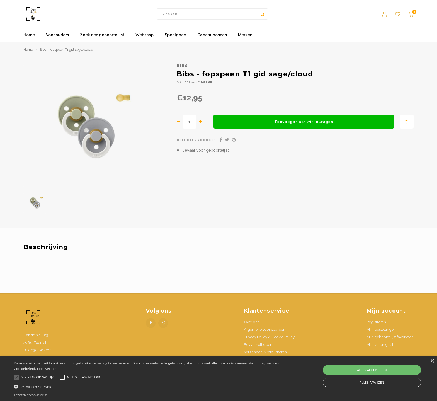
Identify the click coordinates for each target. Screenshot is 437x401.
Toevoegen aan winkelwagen (303, 124)
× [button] (432, 361)
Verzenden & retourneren (265, 354)
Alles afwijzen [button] (372, 382)
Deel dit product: (196, 142)
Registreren (376, 324)
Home (29, 37)
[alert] (218, 378)
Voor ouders (57, 37)
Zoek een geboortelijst (102, 37)
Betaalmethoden (258, 347)
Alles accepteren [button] (372, 370)
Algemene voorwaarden (264, 332)
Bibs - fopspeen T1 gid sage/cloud (66, 52)
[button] (147, 386)
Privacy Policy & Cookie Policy (269, 339)
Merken (245, 37)
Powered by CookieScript (30, 395)
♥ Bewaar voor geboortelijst (203, 153)
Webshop (144, 37)
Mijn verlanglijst (379, 347)
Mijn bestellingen (381, 332)
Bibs (182, 68)
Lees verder (46, 368)
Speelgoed (175, 37)
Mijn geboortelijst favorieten (390, 339)
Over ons (251, 324)
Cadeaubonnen (212, 37)
